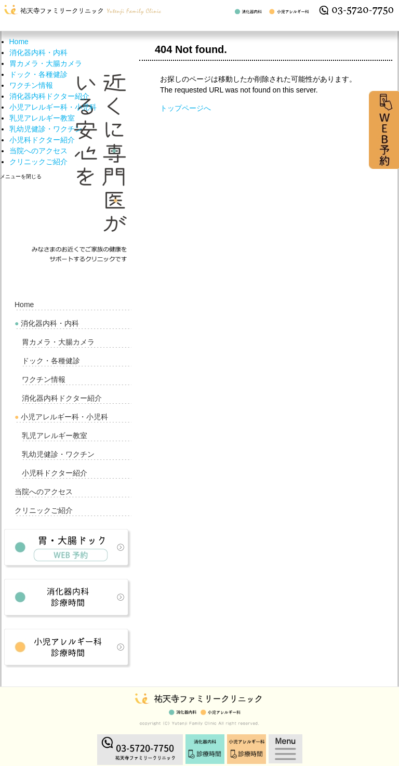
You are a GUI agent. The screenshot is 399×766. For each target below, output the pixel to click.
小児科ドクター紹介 (42, 140)
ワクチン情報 (31, 85)
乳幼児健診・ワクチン (45, 129)
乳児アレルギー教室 (42, 118)
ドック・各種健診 (38, 74)
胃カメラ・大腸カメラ (45, 63)
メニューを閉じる (21, 176)
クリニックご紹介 (38, 161)
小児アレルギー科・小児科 (53, 107)
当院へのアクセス (38, 151)
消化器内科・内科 (38, 52)
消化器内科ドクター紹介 (49, 96)
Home (19, 41)
